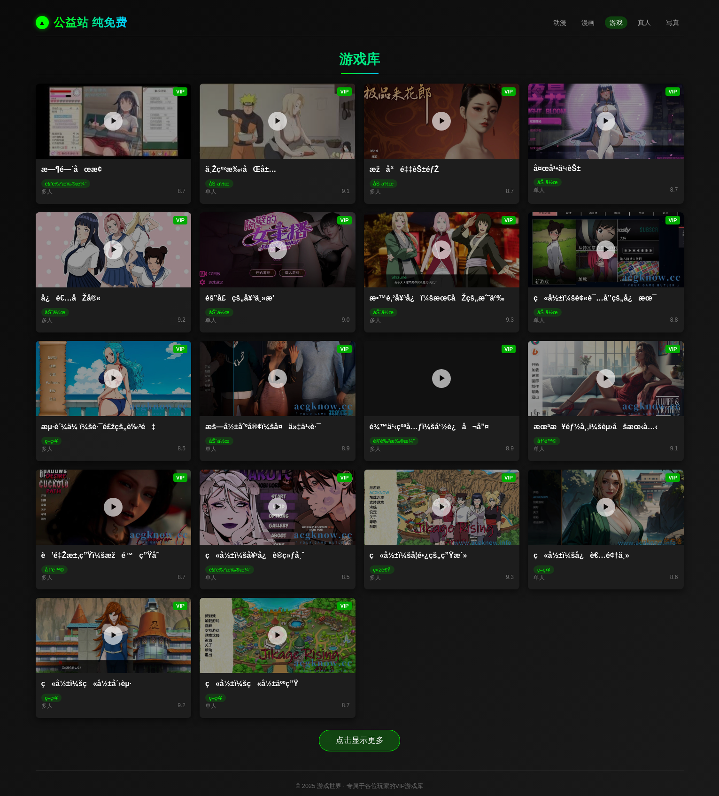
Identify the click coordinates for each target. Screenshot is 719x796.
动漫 (559, 22)
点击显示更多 (359, 739)
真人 (644, 22)
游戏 (616, 22)
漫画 (588, 22)
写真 (672, 22)
